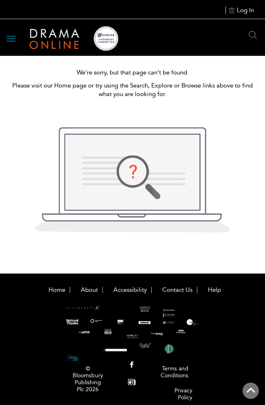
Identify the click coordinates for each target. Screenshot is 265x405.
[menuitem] (132, 365)
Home (57, 289)
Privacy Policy (183, 394)
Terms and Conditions (174, 372)
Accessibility (130, 289)
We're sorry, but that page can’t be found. (133, 72)
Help (214, 289)
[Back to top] (251, 391)
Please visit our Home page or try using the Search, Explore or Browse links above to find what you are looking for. (132, 90)
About (89, 289)
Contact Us (177, 289)
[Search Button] (253, 35)
